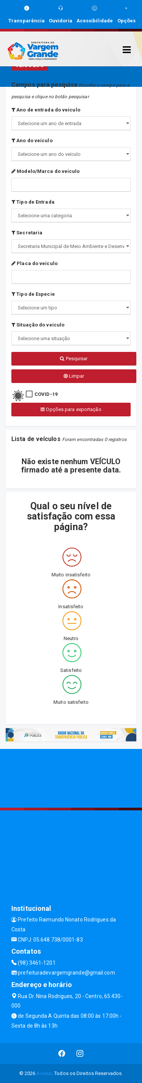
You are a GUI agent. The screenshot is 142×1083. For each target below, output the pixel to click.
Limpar (74, 376)
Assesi (44, 1073)
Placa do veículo (34, 263)
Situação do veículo (37, 325)
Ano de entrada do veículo (45, 110)
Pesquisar (73, 358)
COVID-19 (46, 394)
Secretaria (26, 232)
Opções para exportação (71, 409)
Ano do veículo (32, 140)
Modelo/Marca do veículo (45, 171)
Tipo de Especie (33, 294)
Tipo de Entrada (33, 202)
